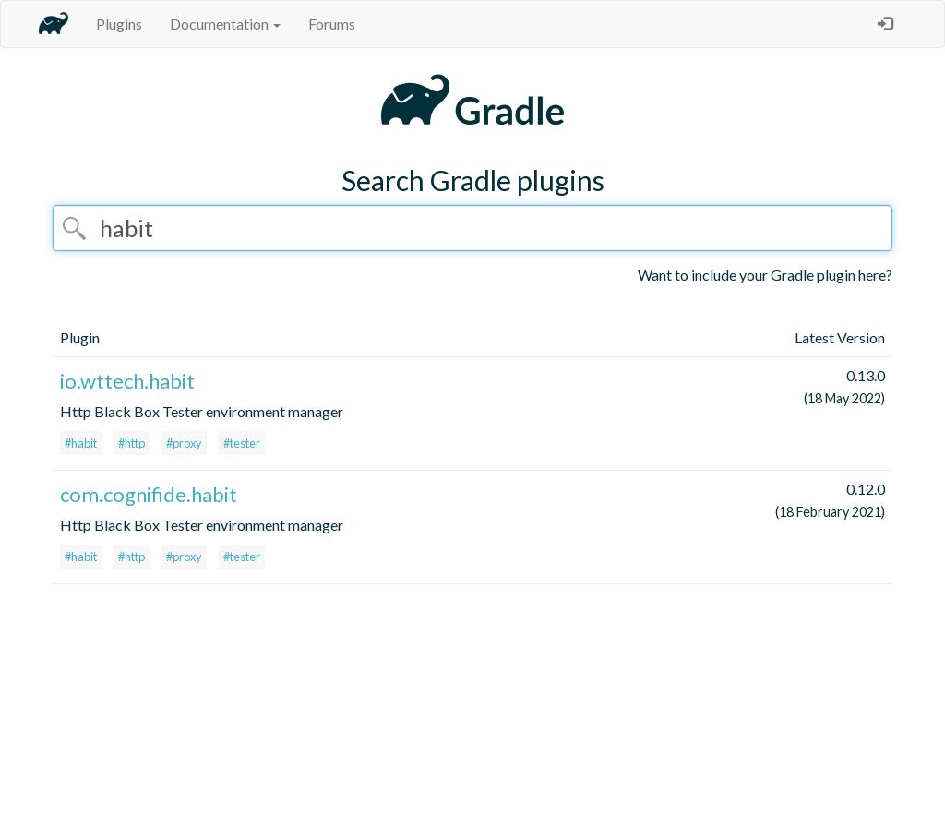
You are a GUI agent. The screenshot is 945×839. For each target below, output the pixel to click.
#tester (241, 443)
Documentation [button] (225, 23)
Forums (331, 23)
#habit (81, 443)
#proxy (184, 443)
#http (131, 443)
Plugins (119, 23)
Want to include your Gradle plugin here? (765, 274)
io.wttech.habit (127, 380)
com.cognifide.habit (148, 494)
